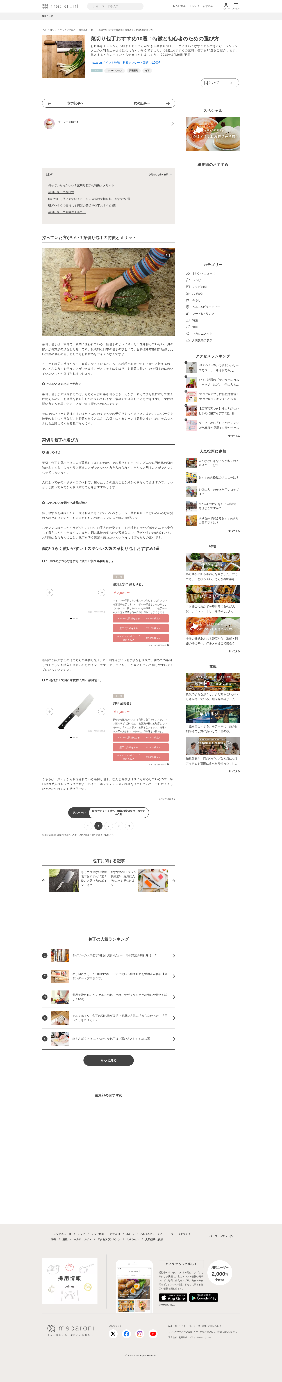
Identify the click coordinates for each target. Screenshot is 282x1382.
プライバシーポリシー (200, 1337)
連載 (64, 1239)
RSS (196, 1331)
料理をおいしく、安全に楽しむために (218, 1331)
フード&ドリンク (180, 1234)
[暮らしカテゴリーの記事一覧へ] (97, 70)
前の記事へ (75, 103)
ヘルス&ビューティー (152, 1234)
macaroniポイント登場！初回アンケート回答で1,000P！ (127, 62)
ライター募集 (200, 1326)
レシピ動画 (179, 6)
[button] (49, 592)
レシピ (81, 1234)
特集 (53, 1239)
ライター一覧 (185, 1326)
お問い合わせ (214, 1326)
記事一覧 (172, 1326)
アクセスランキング (108, 1239)
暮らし (130, 1234)
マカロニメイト (82, 1239)
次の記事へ (142, 103)
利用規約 (183, 1337)
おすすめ (208, 6)
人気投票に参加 (154, 1239)
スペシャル (132, 1239)
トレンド (194, 6)
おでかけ (115, 1234)
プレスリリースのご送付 (180, 1331)
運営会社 (172, 1337)
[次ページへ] (129, 826)
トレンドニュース (61, 1234)
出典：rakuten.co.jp (96, 612)
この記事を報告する (167, 799)
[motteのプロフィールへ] (108, 124)
